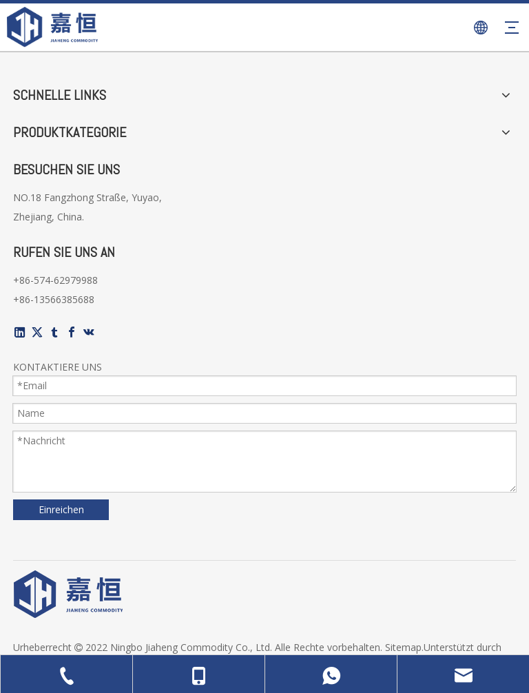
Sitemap (403, 647)
